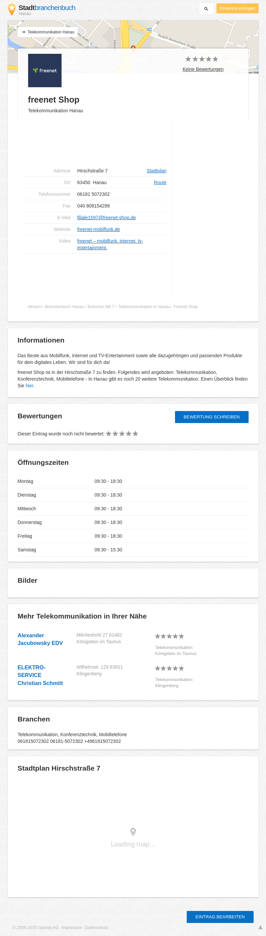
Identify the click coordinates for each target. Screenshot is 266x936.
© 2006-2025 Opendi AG (36, 927)
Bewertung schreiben (212, 416)
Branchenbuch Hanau (64, 306)
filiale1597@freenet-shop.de (106, 217)
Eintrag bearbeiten (220, 916)
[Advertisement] (95, 143)
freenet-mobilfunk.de (98, 229)
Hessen (34, 306)
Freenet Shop (186, 306)
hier (29, 385)
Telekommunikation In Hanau (144, 306)
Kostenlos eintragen (237, 8)
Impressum (72, 927)
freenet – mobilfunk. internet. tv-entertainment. (110, 244)
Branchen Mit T (100, 306)
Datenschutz (96, 927)
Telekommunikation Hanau (48, 32)
